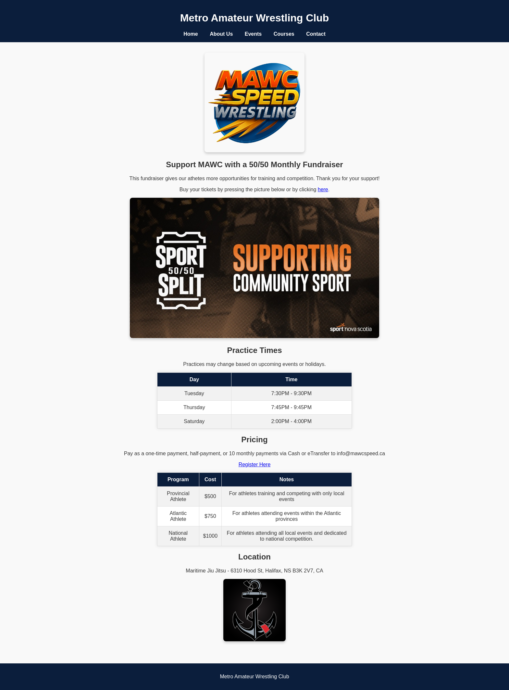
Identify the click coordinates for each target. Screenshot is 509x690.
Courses (284, 34)
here (323, 189)
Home (190, 34)
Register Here (255, 464)
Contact (316, 34)
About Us (221, 34)
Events (253, 34)
